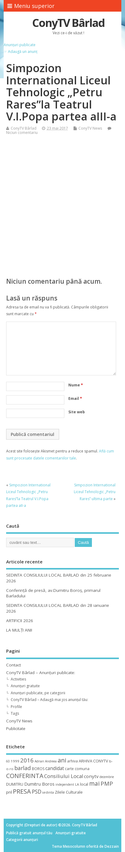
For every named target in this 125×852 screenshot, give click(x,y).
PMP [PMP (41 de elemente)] (106, 783)
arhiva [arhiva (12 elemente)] (72, 761)
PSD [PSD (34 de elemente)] (36, 791)
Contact (13, 665)
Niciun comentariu (22, 132)
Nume (75, 385)
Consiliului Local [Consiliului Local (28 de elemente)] (63, 776)
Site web (76, 412)
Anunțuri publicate (20, 44)
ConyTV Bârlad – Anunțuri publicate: (40, 672)
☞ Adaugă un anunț (20, 51)
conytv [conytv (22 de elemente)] (91, 776)
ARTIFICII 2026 (19, 620)
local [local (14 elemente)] (84, 784)
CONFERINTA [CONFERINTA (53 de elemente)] (24, 776)
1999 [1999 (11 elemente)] (15, 761)
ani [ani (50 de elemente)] (62, 760)
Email (75, 398)
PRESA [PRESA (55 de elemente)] (22, 791)
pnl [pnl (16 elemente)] (9, 792)
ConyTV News (90, 128)
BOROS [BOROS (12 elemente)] (38, 768)
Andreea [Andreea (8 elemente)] (51, 761)
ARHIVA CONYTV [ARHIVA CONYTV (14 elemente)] (93, 761)
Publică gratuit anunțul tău (29, 832)
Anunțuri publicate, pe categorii (38, 692)
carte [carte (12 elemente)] (69, 768)
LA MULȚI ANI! (19, 630)
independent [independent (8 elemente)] (64, 784)
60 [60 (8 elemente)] (8, 761)
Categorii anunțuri (22, 839)
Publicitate (15, 728)
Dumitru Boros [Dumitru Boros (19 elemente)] (39, 784)
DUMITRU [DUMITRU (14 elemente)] (14, 784)
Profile (16, 706)
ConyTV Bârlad (68, 22)
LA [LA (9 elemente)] (77, 784)
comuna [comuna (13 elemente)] (82, 768)
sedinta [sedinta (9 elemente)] (48, 792)
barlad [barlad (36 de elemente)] (22, 768)
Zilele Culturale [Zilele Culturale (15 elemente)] (69, 792)
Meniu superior (31, 5)
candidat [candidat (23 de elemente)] (54, 768)
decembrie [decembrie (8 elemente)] (107, 777)
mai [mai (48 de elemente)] (94, 783)
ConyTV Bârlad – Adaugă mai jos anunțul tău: (49, 699)
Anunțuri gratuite (25, 685)
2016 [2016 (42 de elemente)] (27, 760)
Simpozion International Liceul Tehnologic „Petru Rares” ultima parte (95, 491)
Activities (18, 679)
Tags (15, 713)
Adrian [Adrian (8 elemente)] (39, 761)
